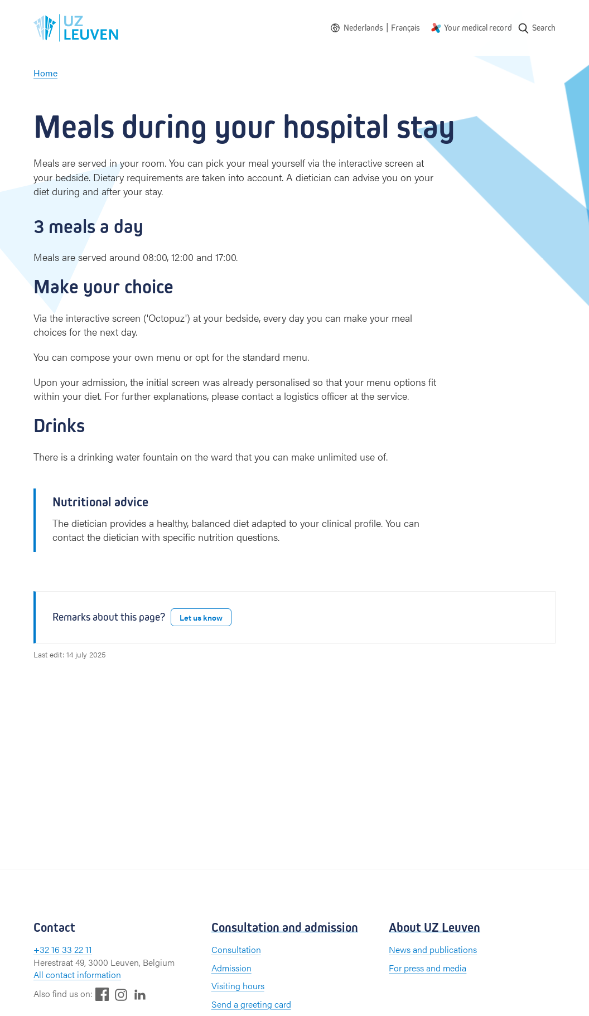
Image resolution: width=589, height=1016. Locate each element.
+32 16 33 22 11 (62, 949)
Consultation (236, 949)
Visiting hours (237, 985)
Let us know (201, 617)
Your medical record (478, 27)
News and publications (433, 949)
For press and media (427, 967)
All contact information (77, 974)
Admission (231, 967)
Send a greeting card (251, 1004)
